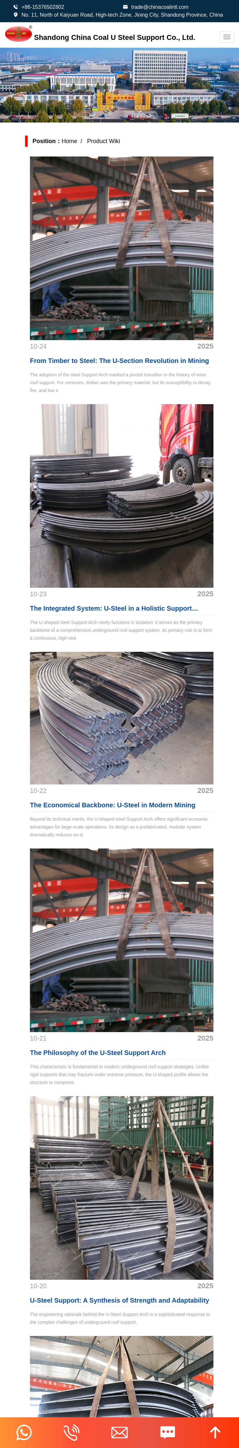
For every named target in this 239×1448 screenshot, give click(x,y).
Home (77, 141)
